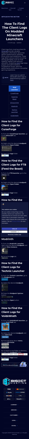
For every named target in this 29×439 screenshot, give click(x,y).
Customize (14, 231)
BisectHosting (5, 8)
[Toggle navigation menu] (25, 3)
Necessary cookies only (14, 234)
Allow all (14, 228)
